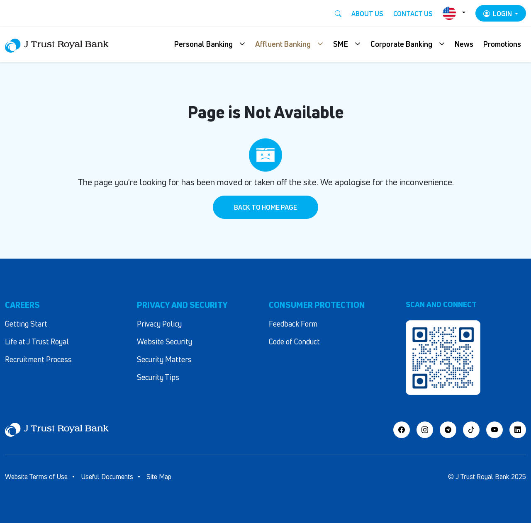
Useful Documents (107, 476)
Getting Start (26, 324)
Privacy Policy (159, 324)
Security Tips (158, 377)
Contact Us (413, 13)
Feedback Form (293, 324)
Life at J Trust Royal (37, 341)
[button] (209, 44)
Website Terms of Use (36, 476)
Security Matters (164, 359)
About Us (367, 13)
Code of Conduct (294, 341)
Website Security (164, 341)
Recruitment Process (38, 359)
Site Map (158, 476)
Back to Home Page (265, 207)
